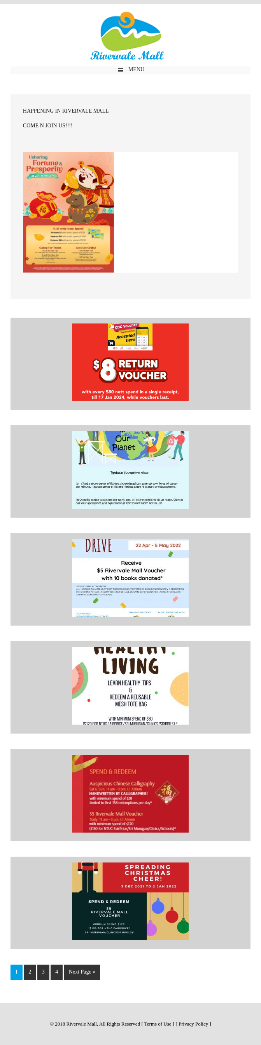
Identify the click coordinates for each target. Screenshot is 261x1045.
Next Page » (82, 972)
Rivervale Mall (130, 37)
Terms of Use (158, 1024)
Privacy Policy (193, 1024)
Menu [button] (136, 69)
